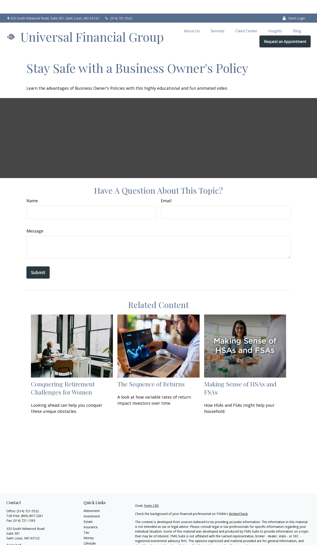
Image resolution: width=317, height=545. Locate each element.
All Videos (91, 540)
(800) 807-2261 (32, 502)
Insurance (91, 513)
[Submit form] (38, 259)
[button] (192, 17)
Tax (86, 519)
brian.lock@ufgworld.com (24, 539)
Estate (88, 508)
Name (32, 187)
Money (89, 524)
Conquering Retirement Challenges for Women (63, 374)
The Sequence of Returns (151, 370)
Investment (92, 502)
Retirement (92, 497)
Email (166, 187)
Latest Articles (94, 535)
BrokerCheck (238, 500)
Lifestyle (90, 530)
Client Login (293, 4)
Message (34, 217)
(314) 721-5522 (118, 4)
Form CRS (151, 492)
